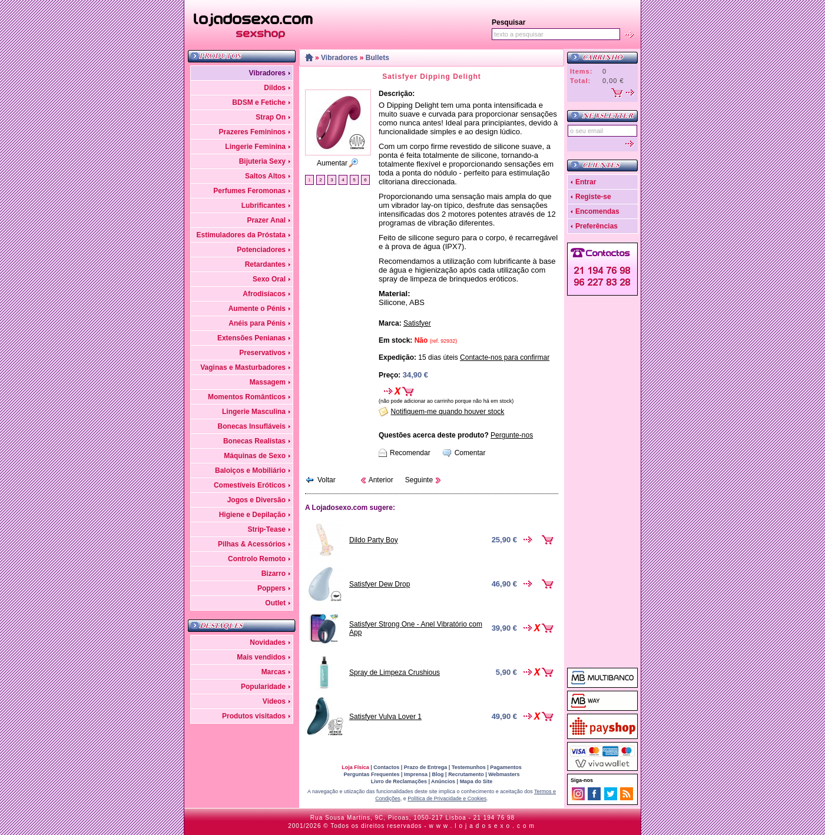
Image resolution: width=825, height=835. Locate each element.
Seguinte (419, 480)
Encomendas (597, 211)
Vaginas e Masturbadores (243, 367)
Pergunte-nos (512, 435)
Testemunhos (469, 767)
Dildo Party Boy (373, 540)
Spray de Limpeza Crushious (394, 672)
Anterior (381, 480)
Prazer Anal (266, 220)
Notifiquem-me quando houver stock (448, 411)
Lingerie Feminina (255, 147)
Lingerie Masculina (254, 411)
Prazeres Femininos (252, 132)
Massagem (268, 382)
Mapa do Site (476, 781)
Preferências (596, 226)
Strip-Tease (267, 529)
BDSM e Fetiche (259, 102)
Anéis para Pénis (257, 323)
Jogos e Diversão (256, 500)
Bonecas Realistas (254, 441)
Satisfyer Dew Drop (379, 584)
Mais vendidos (261, 657)
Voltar (326, 480)
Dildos (275, 88)
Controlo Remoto (257, 559)
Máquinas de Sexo (255, 456)
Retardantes (265, 264)
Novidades (268, 642)
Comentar (470, 453)
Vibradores (267, 73)
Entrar (585, 182)
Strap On (271, 117)
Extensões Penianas (251, 338)
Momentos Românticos (247, 397)
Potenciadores (261, 250)
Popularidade (263, 686)
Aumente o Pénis (257, 308)
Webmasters (503, 774)
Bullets (377, 58)
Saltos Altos (265, 176)
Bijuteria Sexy (262, 161)
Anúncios (443, 781)
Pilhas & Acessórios (252, 544)
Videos (274, 701)
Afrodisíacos (264, 294)
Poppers (271, 588)
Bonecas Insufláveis (252, 426)
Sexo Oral (269, 279)
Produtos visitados (254, 716)
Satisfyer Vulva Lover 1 (385, 717)
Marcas (273, 672)
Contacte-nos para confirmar (504, 357)
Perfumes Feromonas (249, 191)
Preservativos (262, 353)
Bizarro (273, 573)
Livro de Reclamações (399, 781)
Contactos (386, 767)
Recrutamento (466, 774)
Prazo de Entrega (426, 767)
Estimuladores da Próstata (241, 235)
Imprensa (416, 774)
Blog (438, 774)
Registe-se (593, 197)
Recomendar (410, 453)
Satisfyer (417, 323)
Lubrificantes (263, 205)
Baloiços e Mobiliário (250, 470)
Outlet (275, 603)
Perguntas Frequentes (371, 774)
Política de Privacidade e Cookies (446, 798)
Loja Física (355, 767)
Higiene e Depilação (252, 515)
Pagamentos (506, 767)
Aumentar (332, 163)
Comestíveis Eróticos (250, 485)
